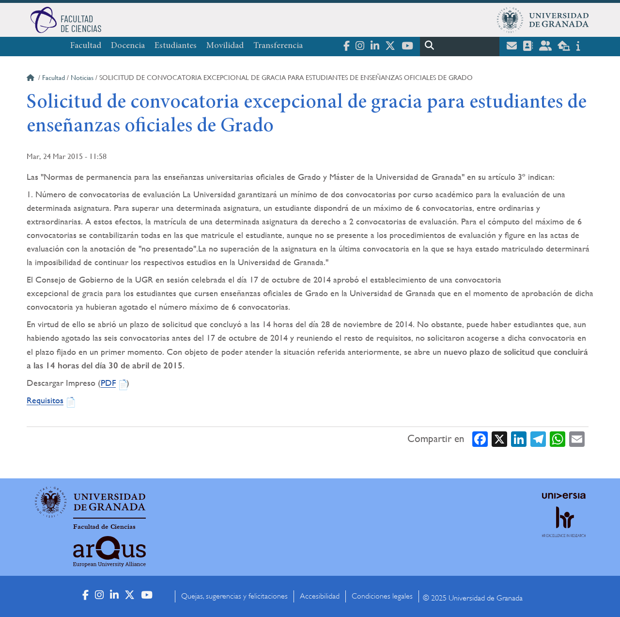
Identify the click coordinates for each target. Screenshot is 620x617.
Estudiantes (176, 46)
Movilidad (225, 46)
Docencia (128, 46)
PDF (108, 383)
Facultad (85, 46)
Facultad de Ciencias (104, 527)
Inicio (31, 79)
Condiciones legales (382, 596)
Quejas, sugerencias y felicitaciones (234, 596)
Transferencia (278, 46)
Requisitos (45, 400)
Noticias (82, 77)
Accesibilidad (320, 596)
